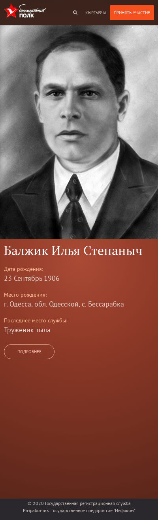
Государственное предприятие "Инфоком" (93, 510)
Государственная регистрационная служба (88, 503)
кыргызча (95, 12)
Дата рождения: (23, 268)
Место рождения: (25, 294)
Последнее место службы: (35, 320)
